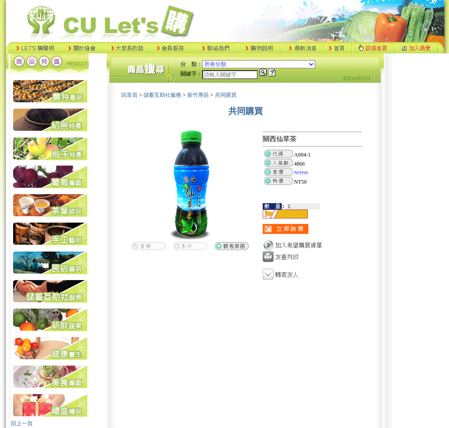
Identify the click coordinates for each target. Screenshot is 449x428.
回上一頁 (22, 423)
